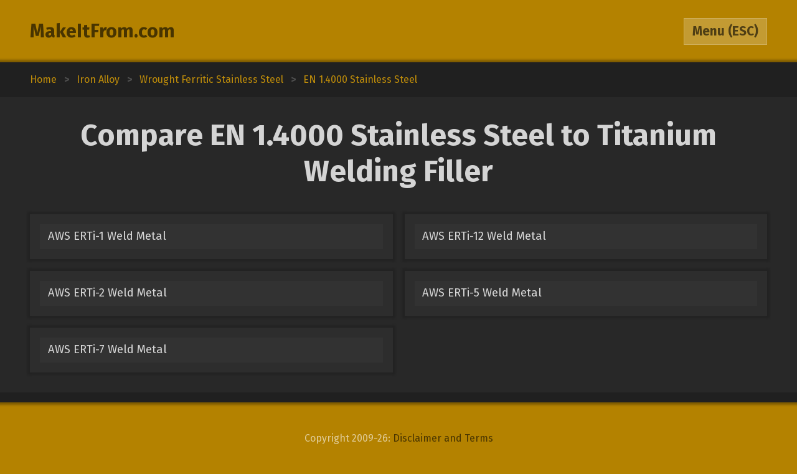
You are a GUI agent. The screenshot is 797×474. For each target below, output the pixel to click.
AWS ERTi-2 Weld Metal (107, 293)
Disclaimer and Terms (443, 438)
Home (43, 79)
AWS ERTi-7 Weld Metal (107, 349)
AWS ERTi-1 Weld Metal (107, 236)
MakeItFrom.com (102, 31)
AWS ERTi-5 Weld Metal (482, 293)
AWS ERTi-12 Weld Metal (484, 236)
